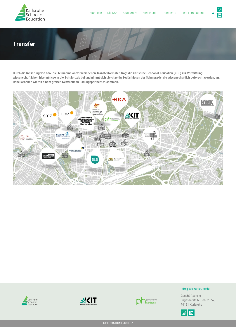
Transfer (169, 13)
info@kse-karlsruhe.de (195, 296)
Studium (130, 13)
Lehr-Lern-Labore (193, 13)
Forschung (150, 13)
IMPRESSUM (109, 330)
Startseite (96, 13)
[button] (130, 13)
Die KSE (112, 13)
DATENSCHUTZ (125, 330)
